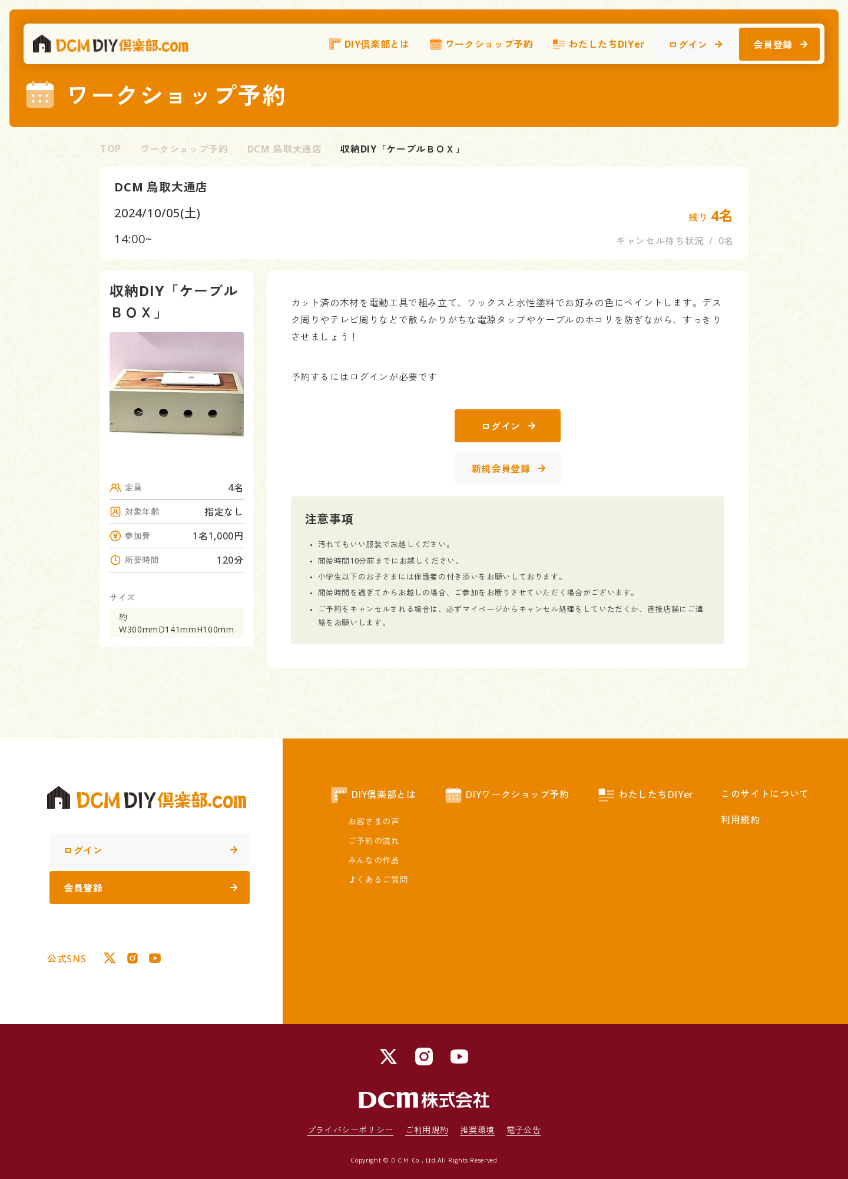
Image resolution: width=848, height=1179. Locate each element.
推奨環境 (477, 1129)
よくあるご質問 (378, 879)
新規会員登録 (508, 468)
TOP (110, 148)
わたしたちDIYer (598, 44)
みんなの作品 (374, 860)
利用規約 (740, 819)
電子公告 (523, 1129)
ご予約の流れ (374, 840)
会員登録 (780, 44)
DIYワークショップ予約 (506, 795)
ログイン (695, 44)
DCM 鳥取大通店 (284, 149)
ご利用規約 (426, 1129)
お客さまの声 (374, 821)
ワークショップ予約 (481, 44)
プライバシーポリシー (350, 1129)
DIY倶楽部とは (369, 44)
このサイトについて (765, 793)
